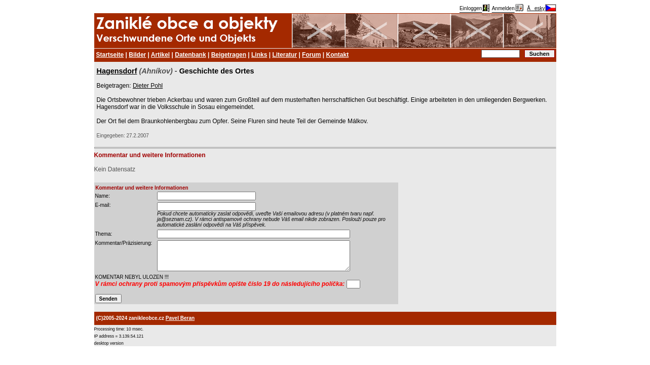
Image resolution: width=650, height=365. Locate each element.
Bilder (137, 54)
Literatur (284, 54)
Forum (311, 54)
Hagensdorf (117, 71)
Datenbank (190, 54)
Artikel (160, 54)
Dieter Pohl (148, 85)
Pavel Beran (180, 318)
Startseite (110, 54)
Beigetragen (228, 54)
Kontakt (337, 54)
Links (259, 54)
